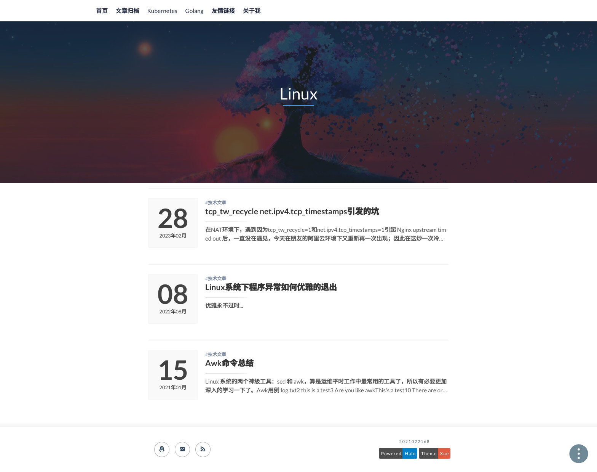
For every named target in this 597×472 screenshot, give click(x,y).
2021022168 (414, 442)
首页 (102, 11)
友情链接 (223, 11)
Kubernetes (162, 11)
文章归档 (127, 11)
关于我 (251, 11)
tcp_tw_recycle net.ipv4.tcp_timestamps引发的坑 (292, 211)
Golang (194, 11)
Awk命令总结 (229, 363)
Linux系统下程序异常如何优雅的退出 (271, 287)
